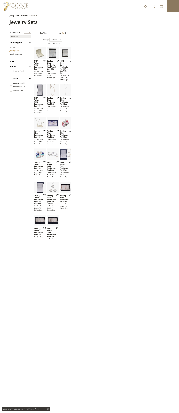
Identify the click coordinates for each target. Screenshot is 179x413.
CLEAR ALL (27, 32)
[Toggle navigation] (173, 6)
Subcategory (16, 42)
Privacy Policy (33, 409)
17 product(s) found (102, 43)
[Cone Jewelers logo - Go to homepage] (15, 6)
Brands (13, 66)
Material (14, 79)
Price (12, 61)
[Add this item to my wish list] (76, 94)
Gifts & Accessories (22, 16)
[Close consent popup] (48, 409)
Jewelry (12, 16)
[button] (145, 6)
